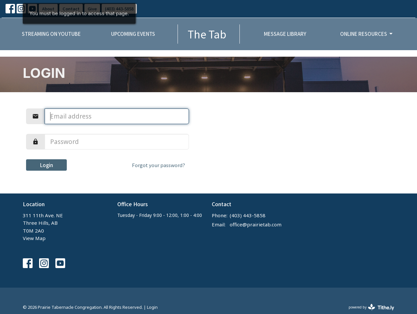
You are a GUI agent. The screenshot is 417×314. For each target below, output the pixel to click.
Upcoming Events (133, 33)
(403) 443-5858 (248, 215)
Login (46, 165)
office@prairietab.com (255, 224)
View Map (34, 238)
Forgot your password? (158, 165)
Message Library (285, 33)
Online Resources (367, 33)
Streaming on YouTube (51, 33)
